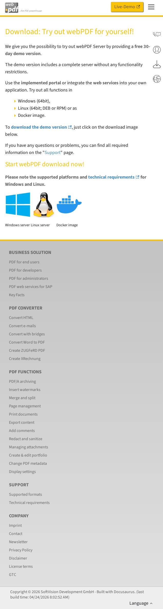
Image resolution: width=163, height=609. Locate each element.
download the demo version (41, 127)
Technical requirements (29, 502)
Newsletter (18, 542)
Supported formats (25, 494)
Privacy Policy (20, 550)
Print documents (23, 414)
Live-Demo (127, 7)
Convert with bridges (27, 334)
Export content (21, 422)
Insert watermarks (24, 390)
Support (52, 152)
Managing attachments (28, 447)
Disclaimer (18, 558)
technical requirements (113, 177)
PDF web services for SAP (30, 287)
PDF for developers (25, 270)
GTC (12, 574)
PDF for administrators (28, 278)
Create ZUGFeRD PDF (27, 350)
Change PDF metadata (28, 463)
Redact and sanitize (25, 439)
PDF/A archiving (22, 381)
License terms (21, 566)
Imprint (15, 525)
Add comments (22, 430)
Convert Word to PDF (27, 342)
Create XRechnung (24, 359)
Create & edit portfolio (28, 455)
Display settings (22, 471)
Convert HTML (21, 318)
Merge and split (22, 398)
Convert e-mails (22, 326)
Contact (15, 533)
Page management (25, 406)
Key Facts (17, 295)
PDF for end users (24, 262)
